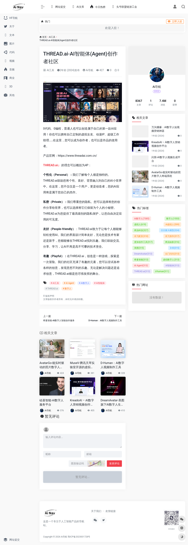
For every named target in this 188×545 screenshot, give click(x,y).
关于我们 (96, 511)
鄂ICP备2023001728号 (79, 536)
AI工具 (52, 37)
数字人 (172, 218)
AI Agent (141, 265)
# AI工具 (55, 283)
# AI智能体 (99, 283)
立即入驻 (175, 21)
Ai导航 (88, 70)
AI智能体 (172, 265)
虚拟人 (140, 224)
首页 (44, 37)
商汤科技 (141, 230)
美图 (139, 248)
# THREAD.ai (52, 288)
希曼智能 (141, 259)
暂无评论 (52, 416)
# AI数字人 (84, 283)
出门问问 (172, 254)
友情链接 (110, 511)
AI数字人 (141, 218)
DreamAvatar (143, 254)
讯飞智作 (172, 236)
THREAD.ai (50, 165)
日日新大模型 (170, 230)
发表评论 (114, 463)
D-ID (174, 248)
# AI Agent (69, 283)
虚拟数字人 (171, 259)
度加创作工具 (143, 242)
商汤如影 (172, 242)
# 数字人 (67, 288)
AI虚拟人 (172, 224)
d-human (162, 271)
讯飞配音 (141, 236)
